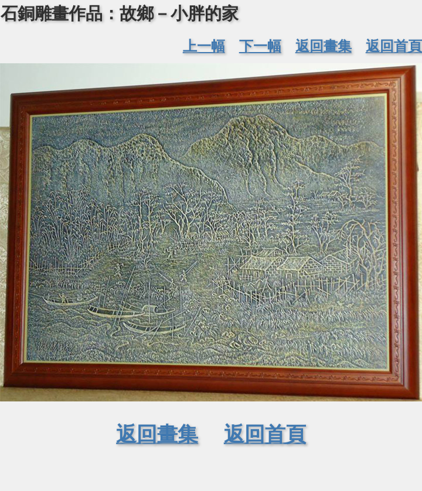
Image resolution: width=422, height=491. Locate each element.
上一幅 (204, 46)
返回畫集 (323, 46)
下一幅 (260, 46)
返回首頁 (394, 46)
